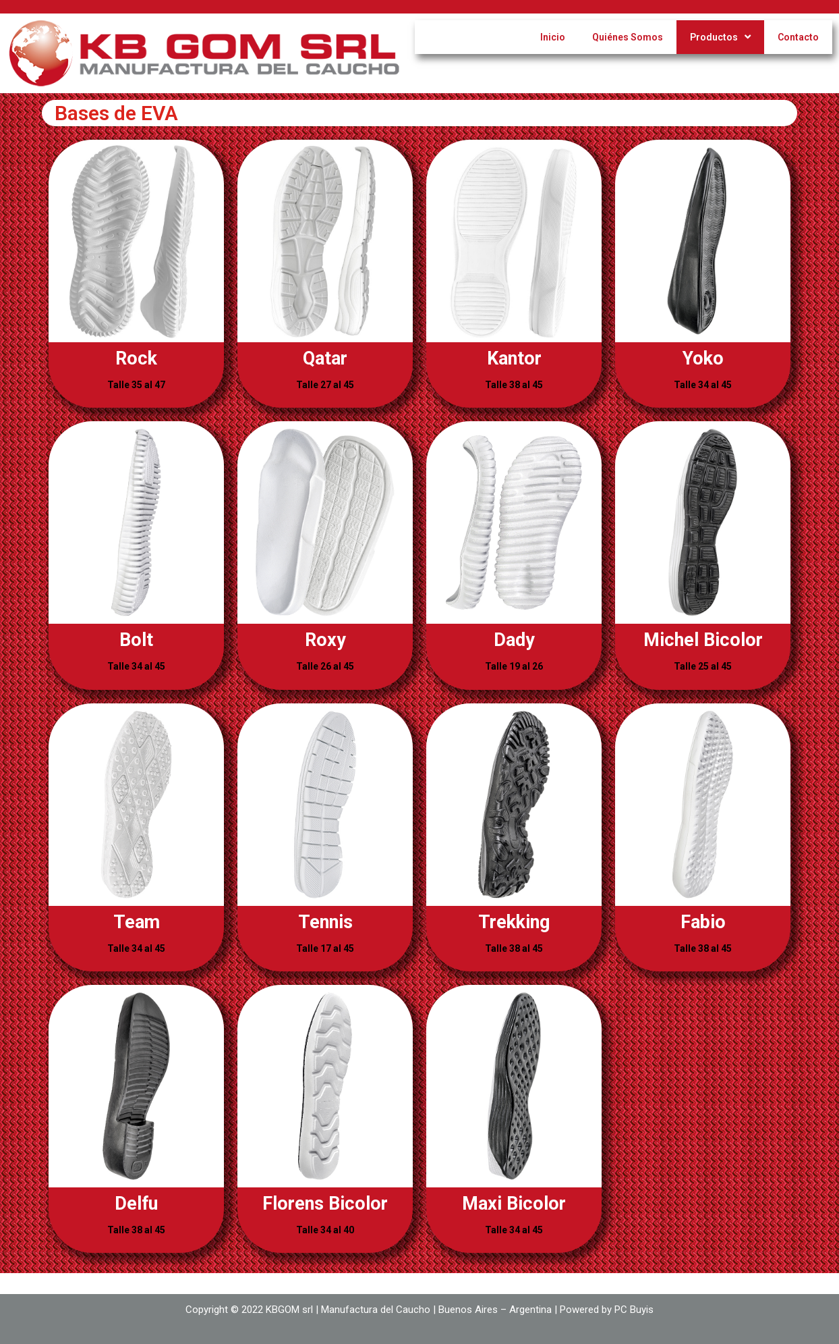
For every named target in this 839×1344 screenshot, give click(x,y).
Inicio (552, 37)
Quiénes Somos (627, 37)
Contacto (798, 37)
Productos (720, 37)
